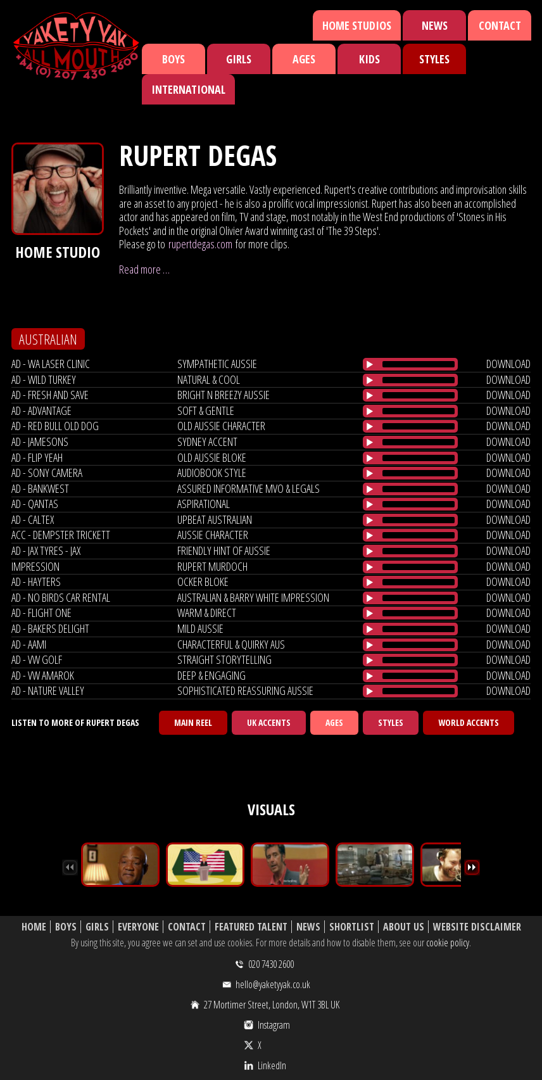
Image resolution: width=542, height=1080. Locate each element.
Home (34, 927)
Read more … (144, 269)
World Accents (468, 722)
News (435, 25)
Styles (434, 59)
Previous (70, 867)
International (188, 89)
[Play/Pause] (370, 364)
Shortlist (351, 927)
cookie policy (447, 943)
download (508, 363)
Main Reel (193, 722)
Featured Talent (251, 927)
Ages (304, 59)
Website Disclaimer (477, 927)
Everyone (138, 927)
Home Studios (356, 25)
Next (472, 867)
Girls (238, 59)
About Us (403, 927)
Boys (173, 59)
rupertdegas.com (200, 243)
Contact (500, 25)
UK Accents (269, 722)
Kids (369, 59)
